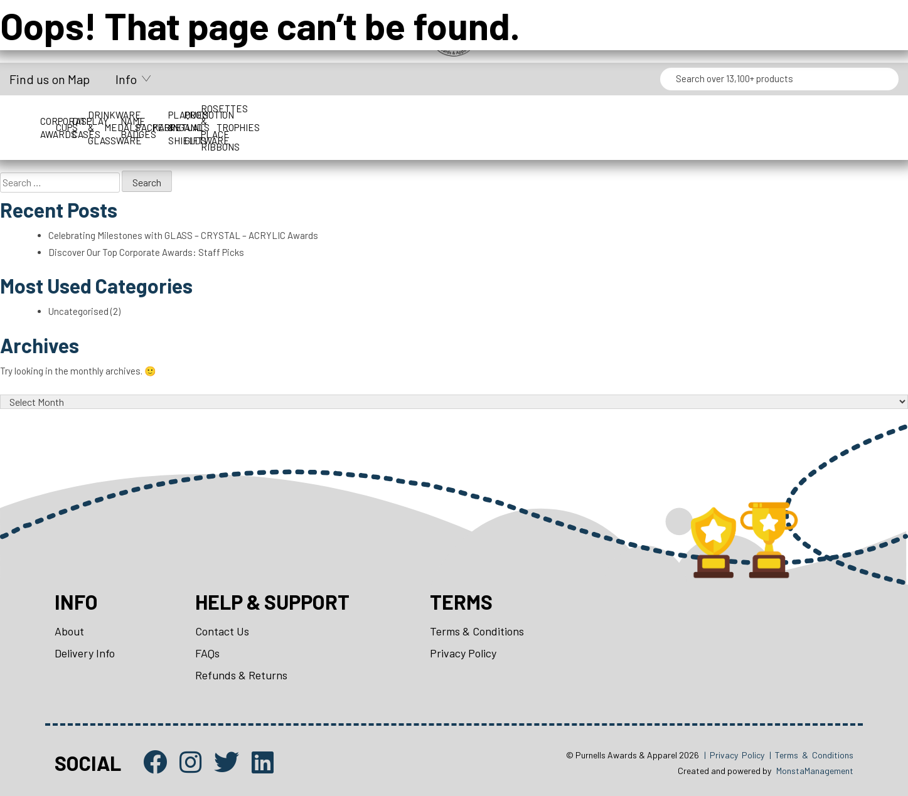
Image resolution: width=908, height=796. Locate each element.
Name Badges (612, 114)
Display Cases (296, 114)
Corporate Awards (85, 114)
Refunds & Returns (241, 675)
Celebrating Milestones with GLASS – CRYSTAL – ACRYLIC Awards (183, 235)
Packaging (717, 114)
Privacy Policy (463, 653)
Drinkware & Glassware (401, 115)
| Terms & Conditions (811, 755)
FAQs (207, 653)
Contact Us (222, 631)
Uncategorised (78, 311)
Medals (507, 114)
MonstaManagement (814, 770)
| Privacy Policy (734, 755)
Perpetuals (823, 114)
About (69, 631)
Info (126, 79)
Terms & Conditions (477, 631)
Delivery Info (85, 653)
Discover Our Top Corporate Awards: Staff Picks (146, 252)
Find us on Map (49, 79)
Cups (190, 114)
